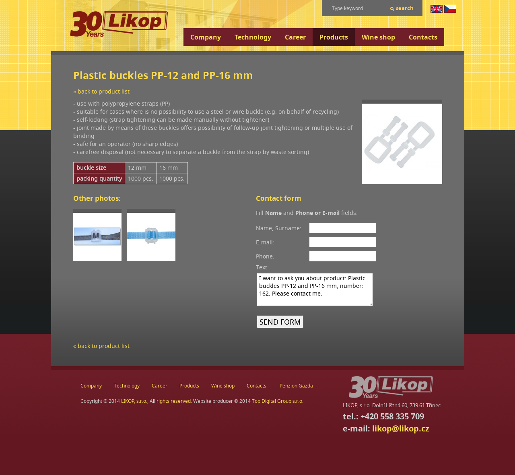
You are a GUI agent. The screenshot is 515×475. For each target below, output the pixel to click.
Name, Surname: (278, 228)
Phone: (265, 256)
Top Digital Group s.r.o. (277, 401)
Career (295, 37)
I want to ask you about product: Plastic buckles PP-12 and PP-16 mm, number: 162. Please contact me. (315, 289)
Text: (262, 267)
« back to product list (101, 91)
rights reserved (174, 401)
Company (205, 37)
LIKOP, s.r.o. (134, 401)
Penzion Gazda (296, 385)
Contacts (423, 37)
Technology (253, 37)
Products (333, 37)
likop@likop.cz (400, 428)
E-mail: (265, 242)
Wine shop (378, 37)
